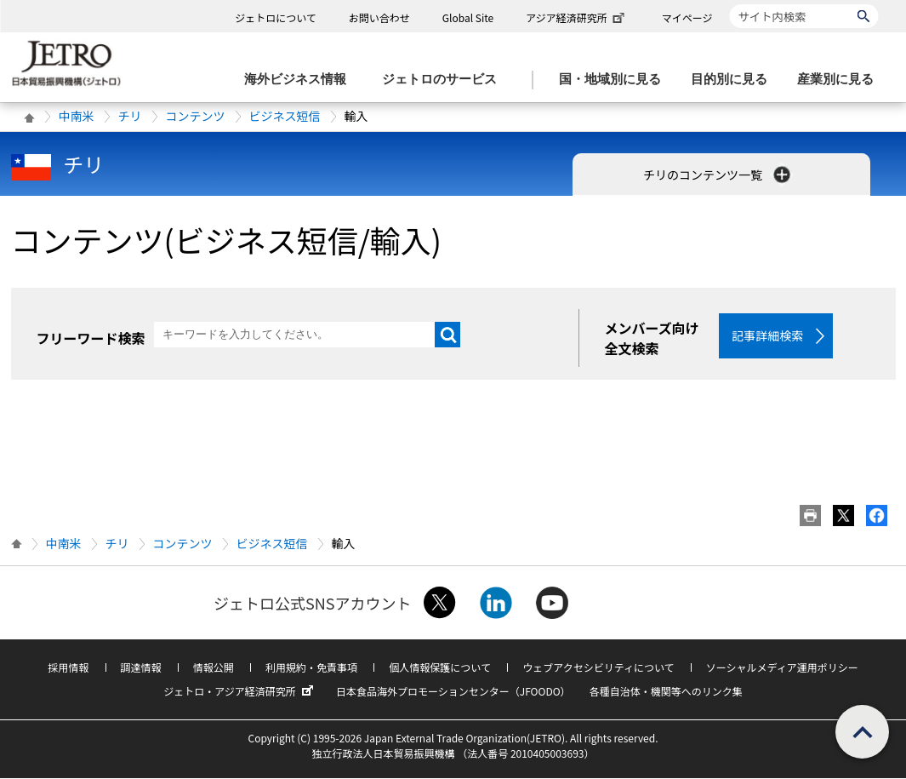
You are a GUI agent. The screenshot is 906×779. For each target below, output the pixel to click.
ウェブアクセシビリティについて (598, 668)
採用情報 (68, 668)
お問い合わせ (379, 17)
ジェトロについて (275, 17)
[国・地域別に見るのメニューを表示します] (615, 79)
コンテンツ (195, 115)
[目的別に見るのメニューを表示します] (734, 79)
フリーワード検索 (91, 338)
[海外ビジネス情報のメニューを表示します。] (300, 79)
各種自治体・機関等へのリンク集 (666, 691)
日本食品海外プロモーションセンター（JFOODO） (453, 691)
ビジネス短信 (285, 115)
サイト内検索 (729, 3)
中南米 (76, 115)
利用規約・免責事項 (311, 668)
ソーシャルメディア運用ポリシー (782, 668)
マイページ (687, 17)
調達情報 (141, 668)
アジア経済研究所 (577, 17)
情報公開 (213, 668)
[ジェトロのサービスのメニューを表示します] (444, 79)
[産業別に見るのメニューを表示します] (840, 79)
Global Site (467, 17)
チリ (130, 115)
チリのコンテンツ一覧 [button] (718, 174)
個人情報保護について (440, 668)
